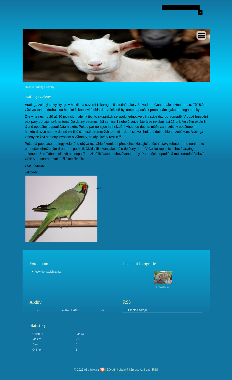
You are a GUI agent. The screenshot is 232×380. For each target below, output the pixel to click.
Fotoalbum (163, 287)
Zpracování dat (140, 369)
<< (38, 310)
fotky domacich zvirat (48, 271)
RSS (155, 369)
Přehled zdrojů (137, 310)
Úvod (28, 87)
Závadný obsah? (117, 369)
